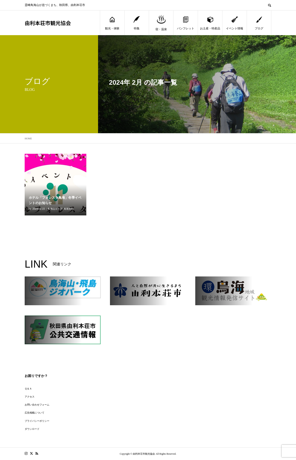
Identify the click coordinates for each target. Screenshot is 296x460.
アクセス (30, 396)
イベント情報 (234, 23)
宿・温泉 (161, 23)
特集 (136, 23)
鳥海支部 (69, 208)
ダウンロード (32, 429)
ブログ (259, 23)
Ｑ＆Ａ (28, 388)
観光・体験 (112, 23)
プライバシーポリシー (37, 421)
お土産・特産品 (210, 23)
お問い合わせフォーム (37, 404)
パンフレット (185, 23)
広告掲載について (34, 412)
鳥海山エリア (55, 208)
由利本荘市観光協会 (48, 22)
